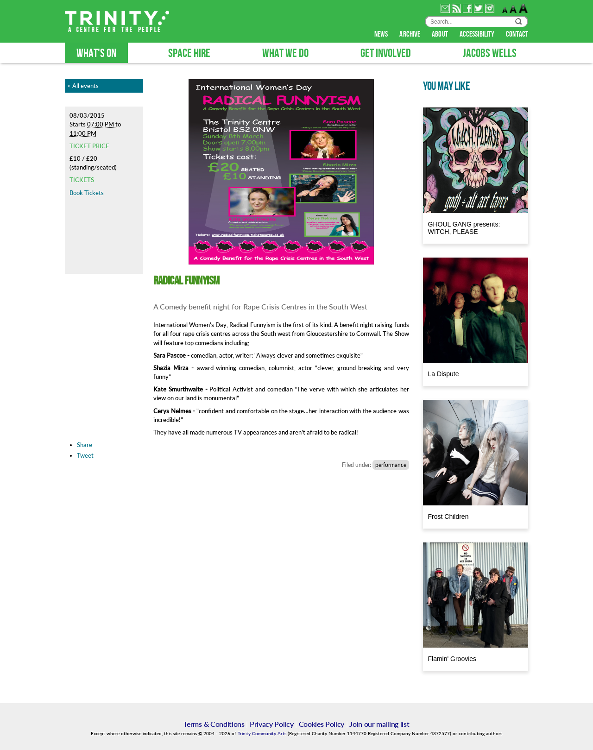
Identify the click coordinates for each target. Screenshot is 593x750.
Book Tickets (86, 192)
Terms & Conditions (213, 723)
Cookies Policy (322, 723)
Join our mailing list (379, 723)
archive (410, 34)
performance (390, 464)
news (382, 34)
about (440, 34)
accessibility (478, 34)
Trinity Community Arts (263, 733)
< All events (83, 85)
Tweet (85, 455)
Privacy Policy (272, 723)
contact (517, 34)
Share (84, 444)
